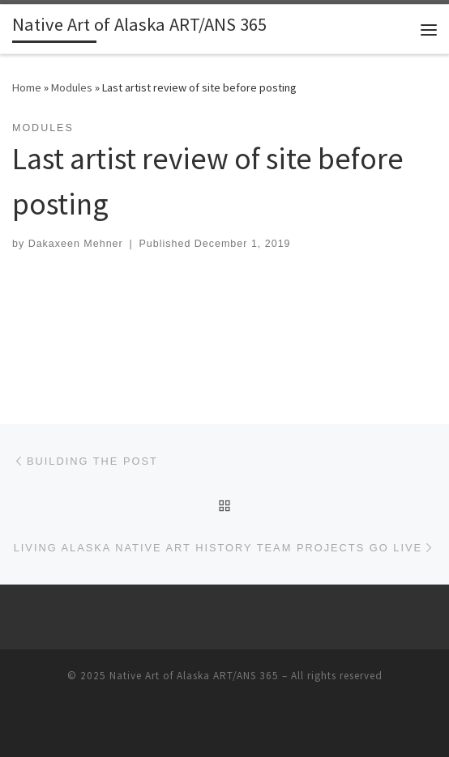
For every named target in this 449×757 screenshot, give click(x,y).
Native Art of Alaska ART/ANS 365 (194, 676)
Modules (71, 87)
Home (26, 87)
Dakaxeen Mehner (75, 243)
